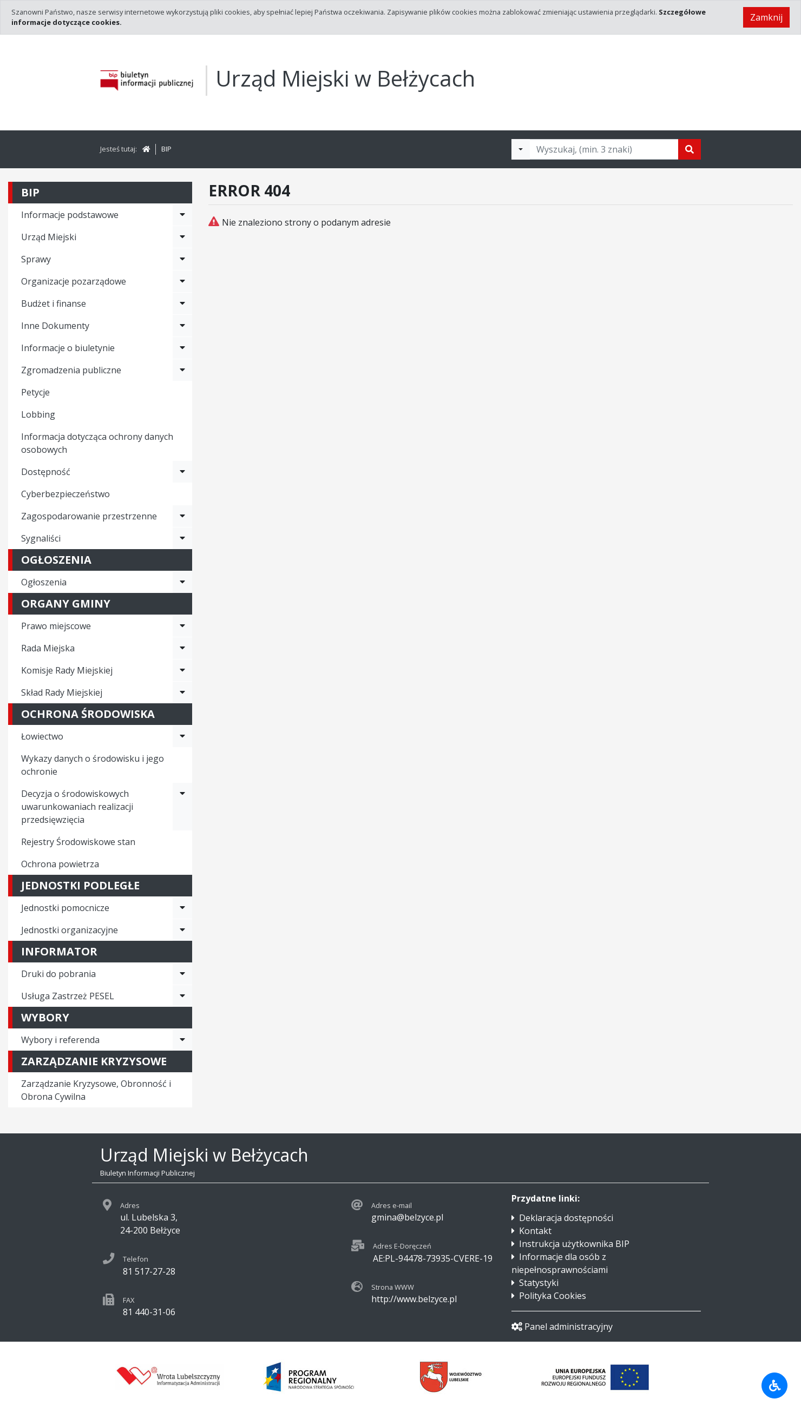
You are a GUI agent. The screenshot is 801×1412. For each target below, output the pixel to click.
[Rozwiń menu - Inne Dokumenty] (182, 325)
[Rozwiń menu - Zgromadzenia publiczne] (182, 370)
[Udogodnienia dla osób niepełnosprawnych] (774, 1385)
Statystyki (539, 1283)
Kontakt (535, 1231)
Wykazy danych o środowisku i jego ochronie (92, 765)
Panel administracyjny (562, 1326)
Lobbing (38, 414)
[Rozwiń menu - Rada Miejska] (182, 648)
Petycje (35, 392)
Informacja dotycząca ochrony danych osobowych (97, 443)
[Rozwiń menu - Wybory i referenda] (182, 1040)
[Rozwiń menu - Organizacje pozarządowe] (182, 281)
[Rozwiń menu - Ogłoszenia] (182, 582)
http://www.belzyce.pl (414, 1299)
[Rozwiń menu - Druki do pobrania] (182, 974)
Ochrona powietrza (60, 864)
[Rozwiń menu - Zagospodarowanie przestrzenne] (182, 516)
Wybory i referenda (60, 1040)
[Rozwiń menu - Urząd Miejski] (182, 237)
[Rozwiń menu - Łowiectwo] (182, 736)
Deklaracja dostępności (566, 1218)
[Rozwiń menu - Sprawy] (182, 259)
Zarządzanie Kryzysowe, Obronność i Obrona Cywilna (96, 1090)
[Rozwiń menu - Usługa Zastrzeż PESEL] (182, 996)
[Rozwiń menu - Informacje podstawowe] (182, 215)
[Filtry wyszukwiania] (520, 149)
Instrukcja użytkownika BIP (574, 1244)
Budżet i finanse (53, 303)
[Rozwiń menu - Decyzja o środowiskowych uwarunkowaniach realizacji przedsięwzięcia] (182, 806)
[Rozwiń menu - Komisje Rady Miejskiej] (182, 670)
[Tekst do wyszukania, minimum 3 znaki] (604, 149)
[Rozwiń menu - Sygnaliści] (182, 538)
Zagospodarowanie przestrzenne (89, 516)
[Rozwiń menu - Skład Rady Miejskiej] (182, 692)
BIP (166, 149)
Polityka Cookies (552, 1296)
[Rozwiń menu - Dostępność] (182, 472)
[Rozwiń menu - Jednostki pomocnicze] (182, 908)
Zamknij (766, 17)
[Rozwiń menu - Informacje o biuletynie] (182, 348)
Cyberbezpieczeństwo (65, 494)
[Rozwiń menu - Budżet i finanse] (182, 303)
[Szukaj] (689, 149)
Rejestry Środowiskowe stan (78, 842)
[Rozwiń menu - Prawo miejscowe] (182, 626)
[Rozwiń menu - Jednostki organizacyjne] (182, 930)
